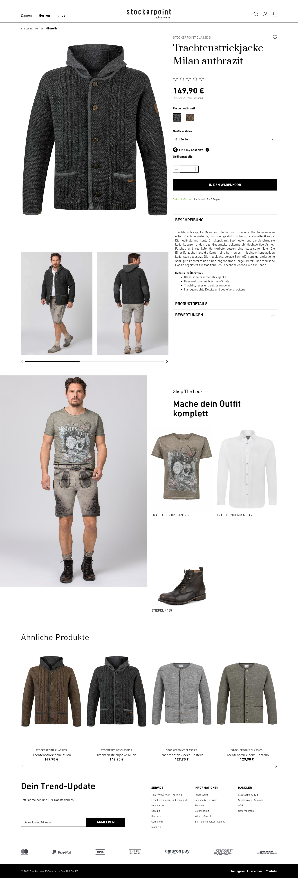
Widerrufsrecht (203, 816)
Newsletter (157, 805)
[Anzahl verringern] (176, 169)
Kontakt (155, 810)
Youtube (271, 871)
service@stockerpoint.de (173, 800)
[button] (22, 361)
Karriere (156, 816)
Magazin (156, 827)
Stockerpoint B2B (248, 794)
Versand (198, 98)
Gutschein (157, 821)
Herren (44, 15)
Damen (26, 15)
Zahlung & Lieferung (206, 800)
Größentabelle (183, 156)
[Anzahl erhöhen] (195, 169)
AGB (240, 805)
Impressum (201, 794)
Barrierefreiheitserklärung (210, 821)
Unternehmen (246, 810)
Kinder (61, 15)
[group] (57, 303)
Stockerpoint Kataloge (250, 800)
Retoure (199, 805)
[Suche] (256, 14)
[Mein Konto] (265, 14)
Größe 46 (181, 139)
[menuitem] (179, 116)
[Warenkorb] (275, 14)
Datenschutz (202, 810)
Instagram (238, 871)
